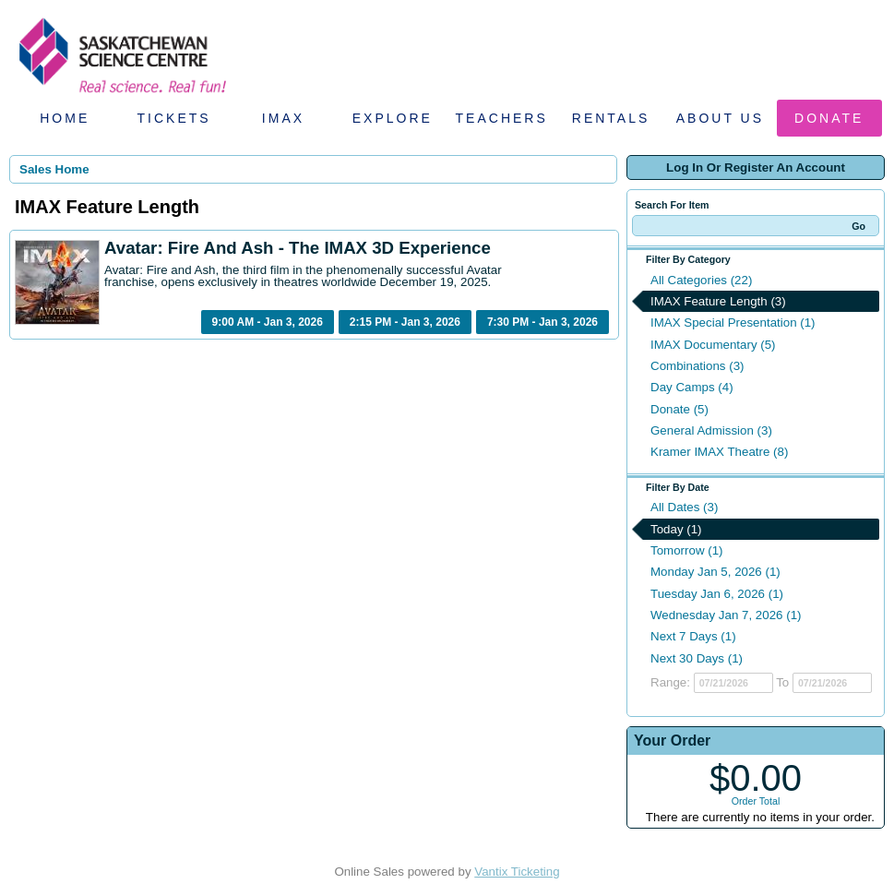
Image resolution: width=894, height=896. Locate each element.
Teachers (502, 118)
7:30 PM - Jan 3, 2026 (542, 322)
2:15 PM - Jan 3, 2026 (405, 322)
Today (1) (676, 529)
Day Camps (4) (691, 387)
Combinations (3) (697, 366)
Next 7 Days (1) (693, 636)
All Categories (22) (701, 280)
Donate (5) (679, 409)
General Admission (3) (711, 430)
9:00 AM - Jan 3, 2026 (267, 322)
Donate (829, 118)
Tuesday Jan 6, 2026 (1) (716, 594)
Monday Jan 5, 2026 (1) (715, 572)
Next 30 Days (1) (696, 658)
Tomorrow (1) (686, 550)
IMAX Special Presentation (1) (733, 322)
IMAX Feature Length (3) (718, 301)
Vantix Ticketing (516, 871)
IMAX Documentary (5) (713, 345)
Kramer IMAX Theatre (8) (719, 452)
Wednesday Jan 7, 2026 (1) (726, 615)
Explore (392, 118)
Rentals (611, 118)
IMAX (283, 118)
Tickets (174, 118)
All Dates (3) (684, 507)
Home (64, 118)
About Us (720, 118)
